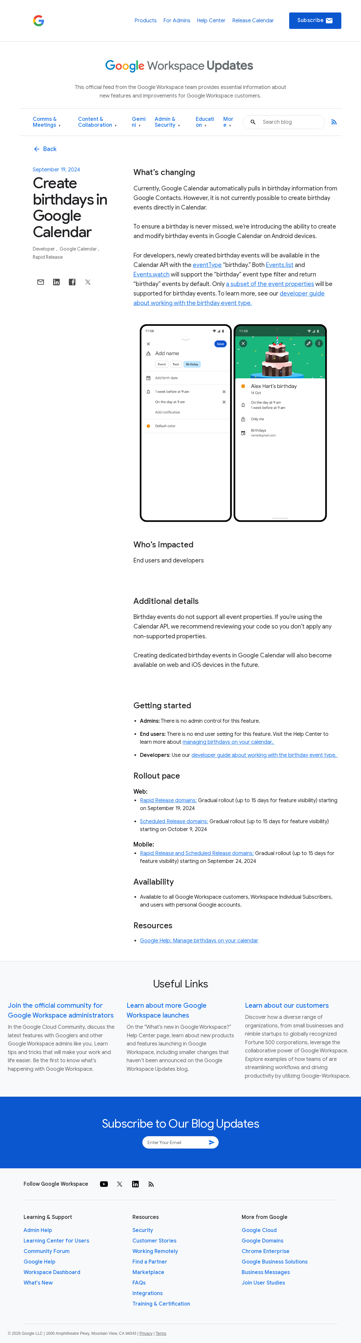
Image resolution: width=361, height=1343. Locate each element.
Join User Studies (263, 1283)
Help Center (211, 20)
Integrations (147, 1293)
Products (145, 20)
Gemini (139, 122)
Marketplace (148, 1272)
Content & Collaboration (97, 122)
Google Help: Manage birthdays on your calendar (199, 940)
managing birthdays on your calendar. (228, 742)
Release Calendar (253, 20)
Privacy (146, 1333)
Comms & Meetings (47, 122)
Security (142, 1230)
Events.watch (151, 274)
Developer (44, 249)
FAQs (139, 1283)
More (228, 122)
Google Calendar (79, 249)
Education (205, 122)
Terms (160, 1333)
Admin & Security (167, 122)
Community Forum (47, 1251)
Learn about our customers (287, 1006)
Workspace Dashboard (52, 1272)
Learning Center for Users (56, 1241)
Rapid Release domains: (168, 800)
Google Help (39, 1262)
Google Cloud (259, 1230)
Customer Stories (154, 1241)
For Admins (177, 20)
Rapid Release (48, 257)
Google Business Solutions (275, 1262)
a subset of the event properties (270, 284)
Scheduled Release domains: (174, 821)
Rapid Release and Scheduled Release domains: (197, 853)
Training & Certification (161, 1304)
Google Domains (262, 1241)
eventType (207, 265)
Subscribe (315, 21)
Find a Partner (149, 1262)
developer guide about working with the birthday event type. (264, 755)
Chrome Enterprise (266, 1251)
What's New (38, 1283)
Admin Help (38, 1230)
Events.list (279, 265)
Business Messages (266, 1272)
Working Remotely (155, 1251)
